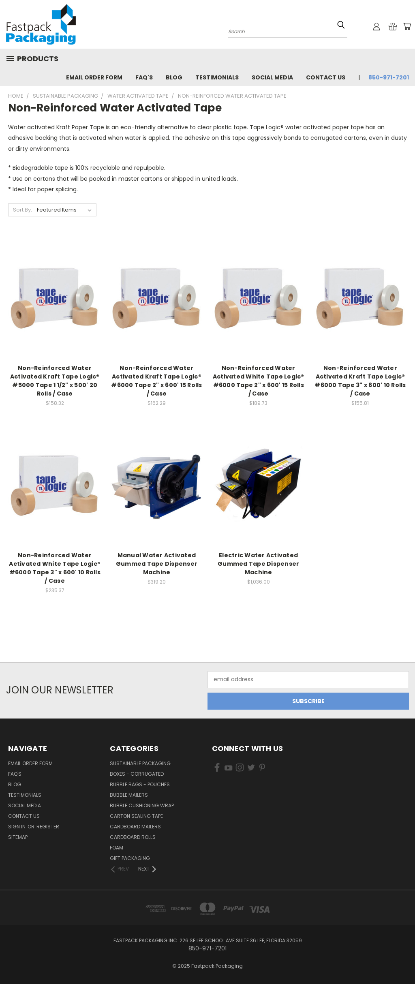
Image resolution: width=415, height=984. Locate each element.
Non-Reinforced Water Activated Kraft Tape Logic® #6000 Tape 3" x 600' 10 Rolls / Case (360, 381)
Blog (174, 77)
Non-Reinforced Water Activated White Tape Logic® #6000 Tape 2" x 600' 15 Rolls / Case (258, 381)
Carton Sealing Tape (136, 816)
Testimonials (217, 77)
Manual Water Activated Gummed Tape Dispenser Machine (156, 563)
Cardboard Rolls (133, 837)
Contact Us (325, 77)
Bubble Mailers (129, 794)
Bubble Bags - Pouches (140, 784)
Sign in (17, 826)
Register (47, 826)
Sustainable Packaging (140, 763)
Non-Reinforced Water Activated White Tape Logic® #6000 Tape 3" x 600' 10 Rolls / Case (55, 568)
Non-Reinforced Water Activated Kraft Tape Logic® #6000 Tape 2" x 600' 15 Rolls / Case (156, 381)
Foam (116, 847)
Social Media (272, 77)
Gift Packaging (130, 858)
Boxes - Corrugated (137, 773)
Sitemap (18, 837)
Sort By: (22, 210)
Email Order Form (94, 77)
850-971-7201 (388, 77)
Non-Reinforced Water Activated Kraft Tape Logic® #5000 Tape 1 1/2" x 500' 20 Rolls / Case (55, 381)
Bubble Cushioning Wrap (142, 805)
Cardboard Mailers (135, 826)
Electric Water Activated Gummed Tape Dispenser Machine (258, 563)
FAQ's (144, 77)
